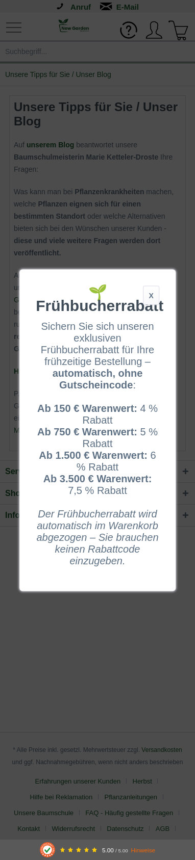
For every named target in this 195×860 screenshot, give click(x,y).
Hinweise (143, 850)
